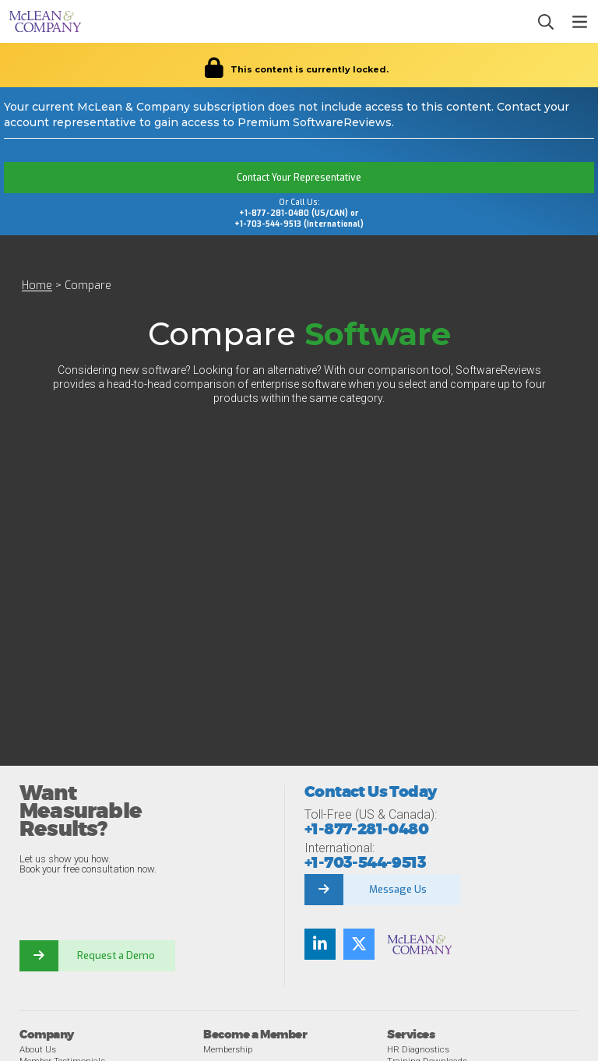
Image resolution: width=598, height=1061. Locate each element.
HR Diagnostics (418, 1049)
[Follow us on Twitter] (359, 944)
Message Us (398, 889)
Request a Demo (117, 955)
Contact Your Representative (299, 177)
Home (37, 285)
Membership (227, 1049)
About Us (37, 1049)
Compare (88, 285)
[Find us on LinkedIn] (320, 944)
